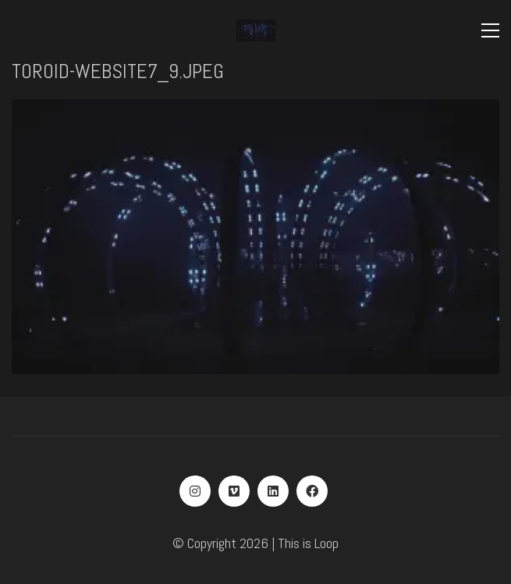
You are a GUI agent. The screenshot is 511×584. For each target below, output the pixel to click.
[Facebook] (312, 491)
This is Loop (308, 543)
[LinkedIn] (273, 491)
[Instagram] (195, 491)
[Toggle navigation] (490, 30)
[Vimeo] (234, 491)
